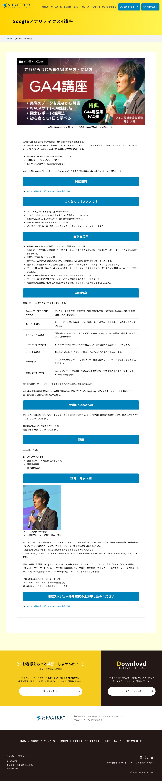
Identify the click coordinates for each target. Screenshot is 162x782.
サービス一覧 (58, 5)
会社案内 (69, 5)
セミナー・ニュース (83, 5)
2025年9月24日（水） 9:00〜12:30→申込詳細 (48, 191)
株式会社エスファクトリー (16, 6)
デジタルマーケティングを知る (105, 5)
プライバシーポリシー (143, 764)
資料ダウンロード (130, 5)
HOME (23, 742)
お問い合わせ (151, 5)
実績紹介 (47, 5)
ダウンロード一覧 (137, 692)
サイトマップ (123, 764)
